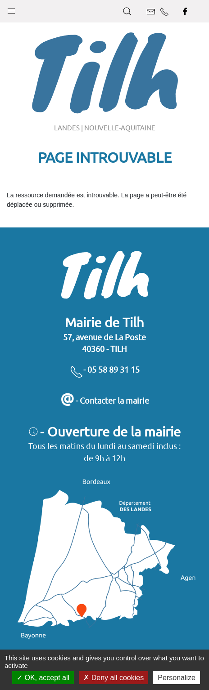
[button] (11, 9)
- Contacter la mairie (104, 400)
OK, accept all (43, 677)
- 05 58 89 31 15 (105, 369)
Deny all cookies (113, 677)
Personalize (176, 677)
